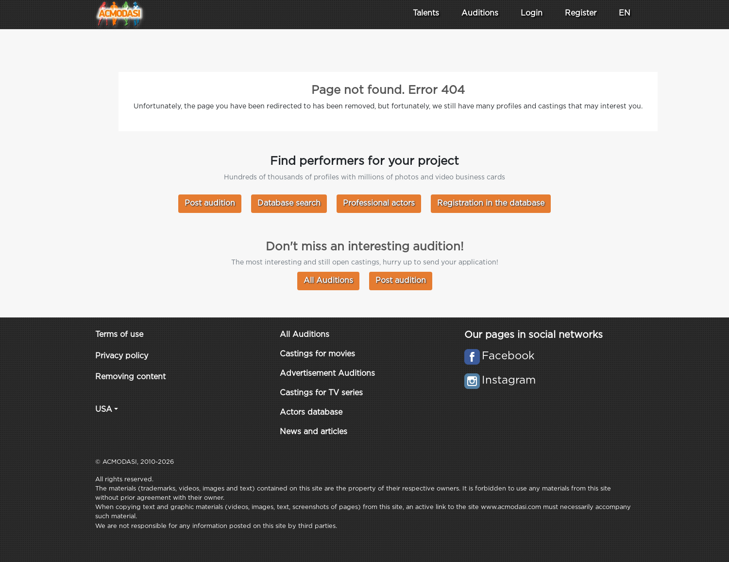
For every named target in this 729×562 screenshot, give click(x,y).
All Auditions (328, 280)
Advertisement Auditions (327, 373)
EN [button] (624, 13)
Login (532, 13)
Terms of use (119, 334)
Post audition (210, 203)
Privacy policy (121, 356)
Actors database (311, 412)
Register (580, 13)
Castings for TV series (321, 393)
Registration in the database (490, 203)
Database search (289, 203)
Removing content (130, 377)
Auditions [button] (479, 13)
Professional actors (379, 203)
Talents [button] (426, 13)
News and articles (313, 432)
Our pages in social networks (533, 335)
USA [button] (103, 409)
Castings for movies (317, 354)
